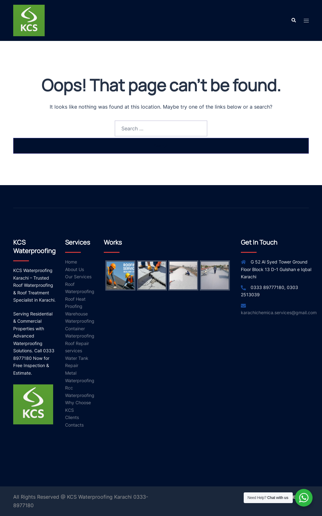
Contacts (74, 425)
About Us (74, 269)
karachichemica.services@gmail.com (279, 312)
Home (71, 261)
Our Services (78, 276)
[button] (293, 20)
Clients (72, 417)
